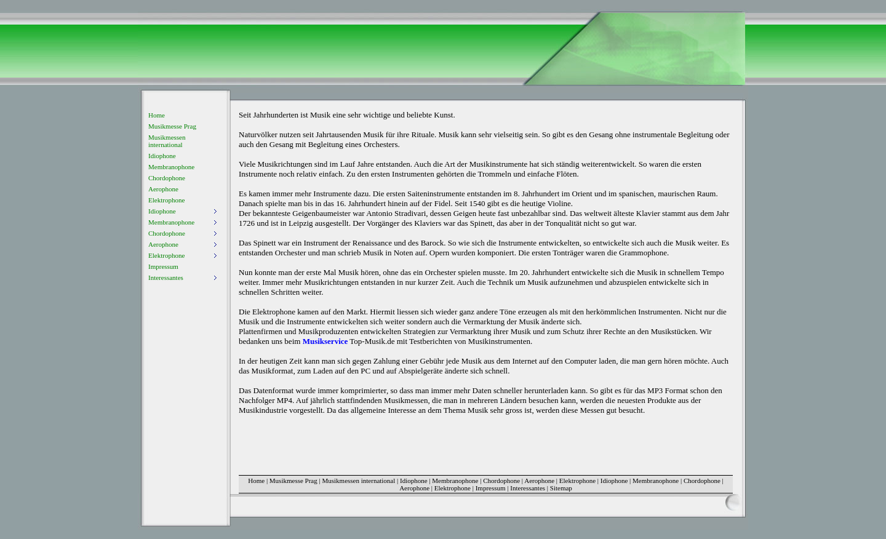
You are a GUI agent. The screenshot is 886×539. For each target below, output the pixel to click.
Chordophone (166, 178)
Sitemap (561, 488)
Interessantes (527, 488)
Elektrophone (166, 200)
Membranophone (171, 166)
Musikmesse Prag (172, 126)
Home (156, 115)
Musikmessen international (167, 141)
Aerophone (163, 189)
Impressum (163, 266)
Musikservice (325, 341)
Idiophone (162, 155)
